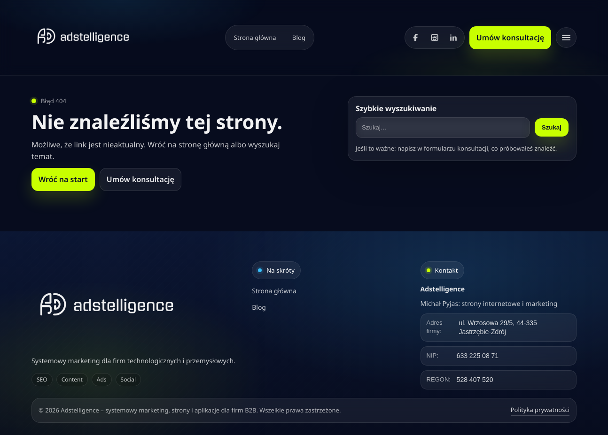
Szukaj (551, 127)
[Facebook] (416, 38)
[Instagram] (435, 38)
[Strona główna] (83, 36)
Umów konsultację (510, 37)
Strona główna (255, 37)
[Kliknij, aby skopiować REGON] (499, 379)
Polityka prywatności (540, 409)
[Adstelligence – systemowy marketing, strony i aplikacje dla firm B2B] (135, 304)
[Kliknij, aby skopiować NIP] (499, 356)
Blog (298, 37)
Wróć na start (63, 179)
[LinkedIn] (453, 38)
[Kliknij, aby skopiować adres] (499, 327)
